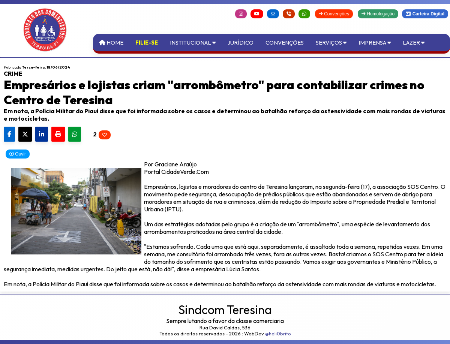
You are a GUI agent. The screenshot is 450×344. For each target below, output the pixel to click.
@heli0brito (278, 334)
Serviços (331, 42)
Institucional (193, 42)
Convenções (334, 13)
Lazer (413, 42)
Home (111, 42)
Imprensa (374, 42)
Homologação (378, 13)
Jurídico (241, 42)
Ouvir (17, 154)
